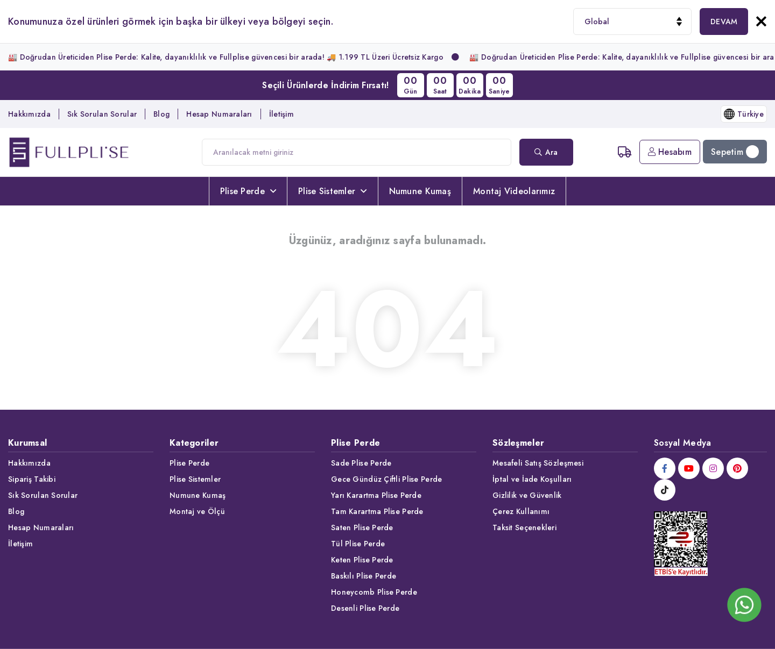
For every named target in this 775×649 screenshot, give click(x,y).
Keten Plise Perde (362, 559)
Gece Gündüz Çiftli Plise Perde (386, 479)
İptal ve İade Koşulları (532, 479)
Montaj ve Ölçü (197, 511)
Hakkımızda (29, 114)
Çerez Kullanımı (520, 511)
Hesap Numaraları (219, 114)
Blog (161, 114)
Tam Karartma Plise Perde (377, 511)
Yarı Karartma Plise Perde (376, 495)
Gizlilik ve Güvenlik (527, 495)
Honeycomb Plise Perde (374, 592)
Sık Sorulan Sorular (102, 114)
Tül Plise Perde (358, 543)
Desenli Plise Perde (365, 608)
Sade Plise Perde (361, 463)
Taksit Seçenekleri (524, 527)
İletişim (281, 114)
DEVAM (723, 21)
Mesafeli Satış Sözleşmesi (537, 463)
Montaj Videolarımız (514, 191)
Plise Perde (248, 191)
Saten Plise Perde (362, 527)
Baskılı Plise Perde (363, 575)
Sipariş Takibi (31, 479)
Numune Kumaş (420, 191)
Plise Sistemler (332, 191)
